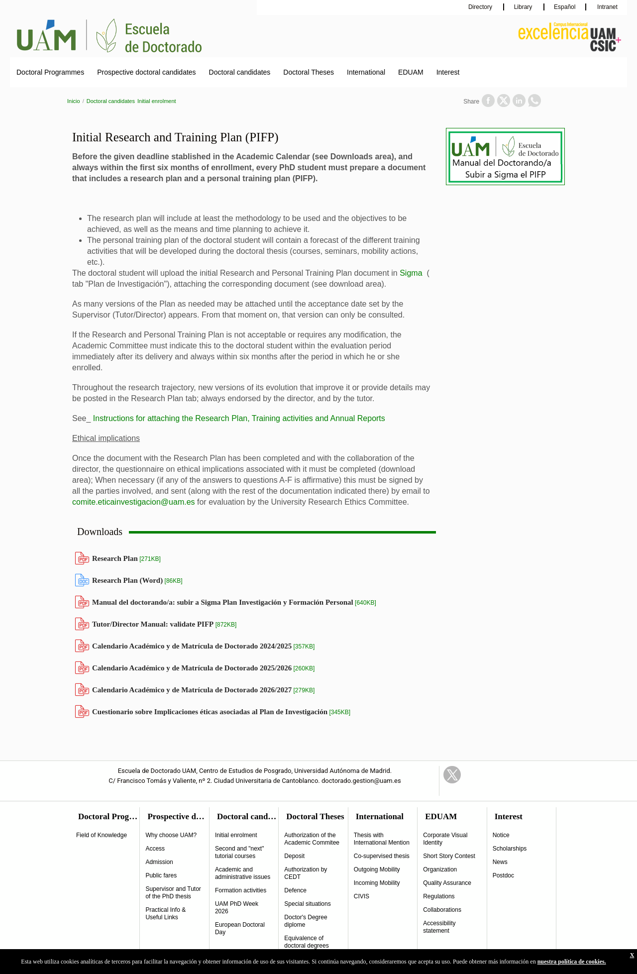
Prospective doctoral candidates (146, 72)
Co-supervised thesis (382, 856)
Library (524, 6)
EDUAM (411, 72)
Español (564, 6)
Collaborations (442, 909)
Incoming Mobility (377, 882)
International (366, 72)
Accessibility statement (439, 927)
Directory (481, 6)
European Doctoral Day (240, 928)
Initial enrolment (156, 101)
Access (155, 848)
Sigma (411, 273)
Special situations (307, 903)
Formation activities (240, 890)
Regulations (438, 896)
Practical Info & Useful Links (165, 913)
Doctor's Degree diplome (305, 921)
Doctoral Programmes (50, 72)
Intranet (607, 6)
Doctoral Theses (308, 72)
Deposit (294, 856)
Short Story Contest (449, 856)
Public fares (161, 875)
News (500, 862)
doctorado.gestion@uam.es (361, 780)
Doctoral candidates (240, 72)
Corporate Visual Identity (445, 839)
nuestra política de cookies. (571, 961)
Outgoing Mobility (377, 869)
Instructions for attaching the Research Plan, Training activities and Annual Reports (239, 418)
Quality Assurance (447, 882)
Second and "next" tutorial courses (239, 852)
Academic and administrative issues (242, 873)
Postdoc (503, 875)
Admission (159, 862)
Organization (440, 869)
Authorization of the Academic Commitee (311, 839)
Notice (501, 835)
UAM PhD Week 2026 (236, 907)
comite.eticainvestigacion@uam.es (133, 502)
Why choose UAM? (171, 835)
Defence (295, 890)
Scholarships (510, 848)
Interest (448, 72)
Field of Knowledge (101, 835)
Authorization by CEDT (305, 873)
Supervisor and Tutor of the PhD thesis (173, 892)
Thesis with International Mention (382, 839)
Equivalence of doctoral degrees (306, 942)
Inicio (73, 101)
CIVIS (361, 896)
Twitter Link (452, 774)
